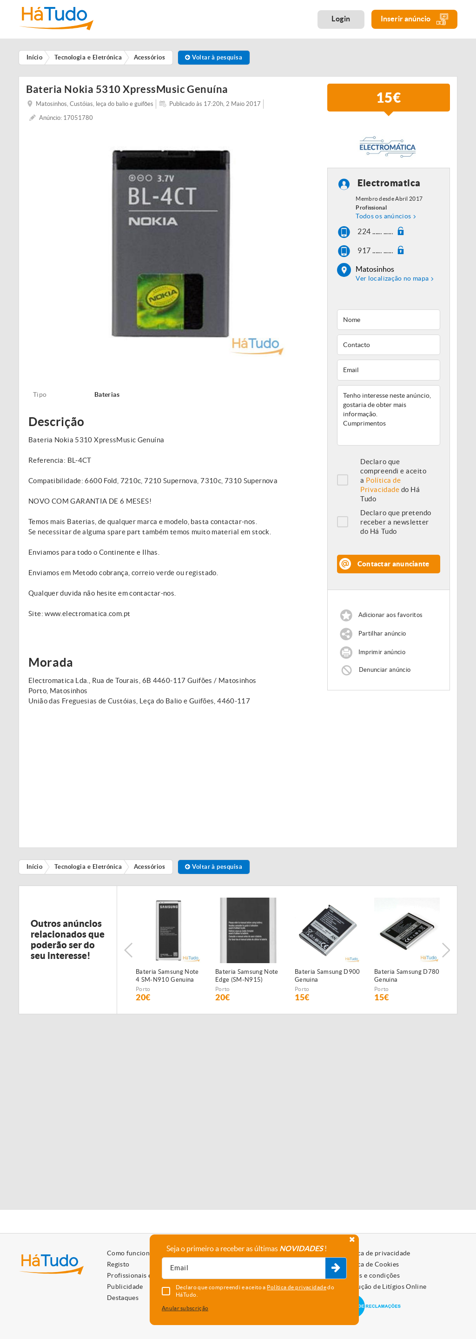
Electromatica (389, 182)
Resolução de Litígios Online (384, 1286)
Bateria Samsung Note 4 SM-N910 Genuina (167, 975)
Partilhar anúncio (382, 633)
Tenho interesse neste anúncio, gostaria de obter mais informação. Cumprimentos (388, 415)
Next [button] (446, 950)
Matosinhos (375, 269)
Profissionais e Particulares (149, 1275)
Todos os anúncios (383, 216)
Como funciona (130, 1253)
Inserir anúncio (414, 19)
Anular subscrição (185, 1308)
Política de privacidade (375, 1253)
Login (340, 18)
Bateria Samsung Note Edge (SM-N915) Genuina (246, 976)
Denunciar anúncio (385, 669)
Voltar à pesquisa (213, 57)
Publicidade (125, 1286)
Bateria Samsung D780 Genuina (407, 975)
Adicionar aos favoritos (390, 614)
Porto (143, 989)
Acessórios (149, 866)
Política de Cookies (370, 1264)
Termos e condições (370, 1275)
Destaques (123, 1297)
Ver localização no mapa (392, 278)
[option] (172, 243)
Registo (118, 1264)
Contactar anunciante (393, 564)
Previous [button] (128, 950)
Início (34, 866)
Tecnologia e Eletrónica (88, 866)
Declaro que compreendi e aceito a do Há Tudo (393, 480)
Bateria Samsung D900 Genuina (327, 975)
